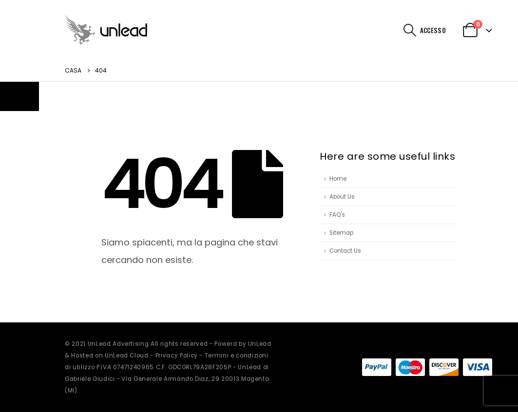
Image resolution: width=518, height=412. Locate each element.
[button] (410, 30)
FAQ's (337, 215)
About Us (342, 197)
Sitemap (341, 233)
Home (337, 179)
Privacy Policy (176, 355)
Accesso (433, 30)
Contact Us (345, 251)
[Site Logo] (106, 30)
